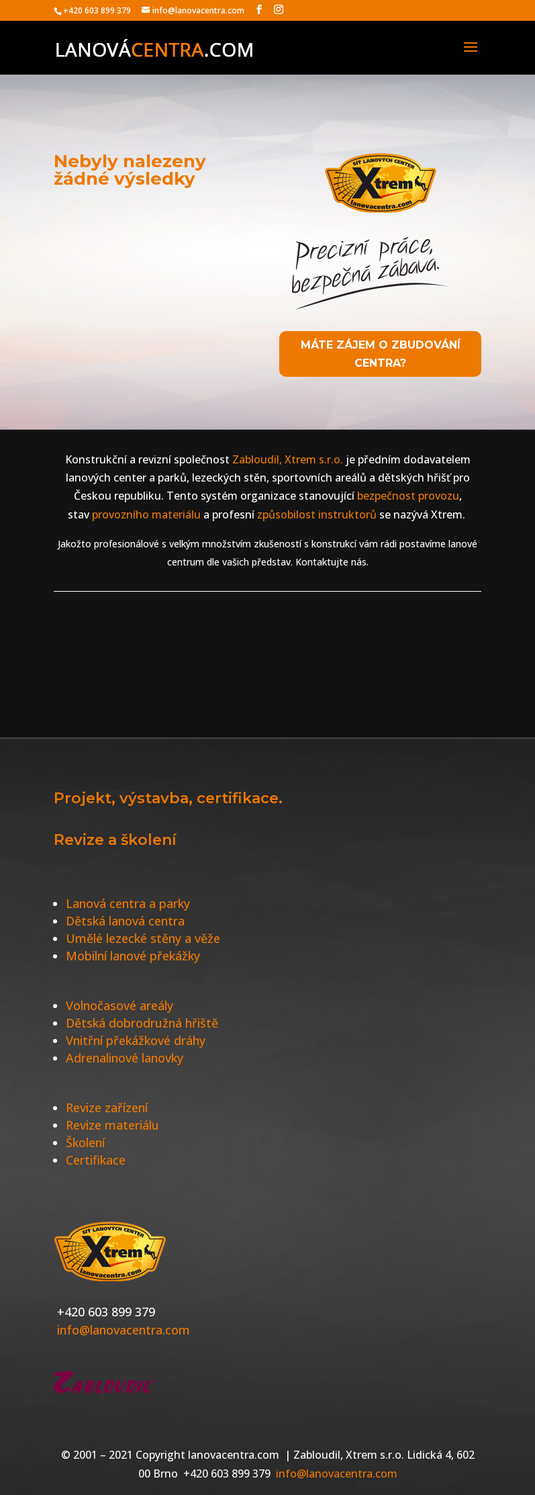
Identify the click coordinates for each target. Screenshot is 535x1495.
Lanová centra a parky (128, 903)
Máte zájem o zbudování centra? (380, 353)
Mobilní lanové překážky (133, 956)
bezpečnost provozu (408, 495)
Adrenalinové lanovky (124, 1058)
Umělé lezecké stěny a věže (143, 938)
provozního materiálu (146, 514)
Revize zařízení (107, 1107)
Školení (85, 1142)
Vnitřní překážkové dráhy (135, 1040)
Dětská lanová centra (125, 921)
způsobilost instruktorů (317, 514)
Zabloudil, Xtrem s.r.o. (286, 459)
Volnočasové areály (119, 1005)
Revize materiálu (112, 1125)
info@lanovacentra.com (123, 1330)
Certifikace (96, 1160)
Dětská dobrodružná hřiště (142, 1023)
